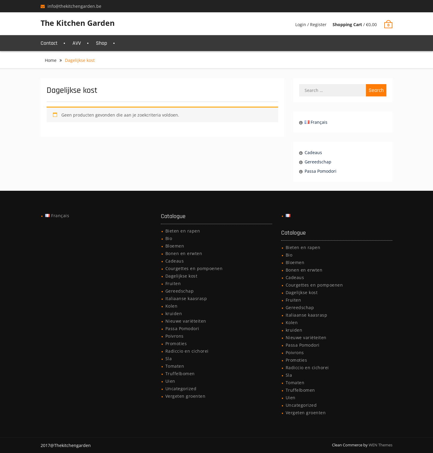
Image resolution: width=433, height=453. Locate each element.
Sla (168, 358)
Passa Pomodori (320, 171)
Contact (49, 43)
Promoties (176, 343)
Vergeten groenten (185, 396)
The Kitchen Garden (78, 23)
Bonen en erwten (183, 253)
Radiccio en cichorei (187, 351)
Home (51, 60)
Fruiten (173, 283)
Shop (101, 43)
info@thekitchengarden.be (74, 6)
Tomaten (174, 366)
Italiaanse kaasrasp (186, 298)
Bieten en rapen (182, 231)
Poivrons (174, 336)
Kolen (171, 306)
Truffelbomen (180, 373)
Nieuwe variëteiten (185, 321)
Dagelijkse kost (181, 276)
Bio (168, 238)
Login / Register (311, 24)
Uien (170, 381)
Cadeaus (313, 152)
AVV (76, 43)
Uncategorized (181, 388)
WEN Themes (380, 445)
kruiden (173, 313)
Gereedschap (318, 162)
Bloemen (174, 246)
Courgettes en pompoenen (194, 268)
